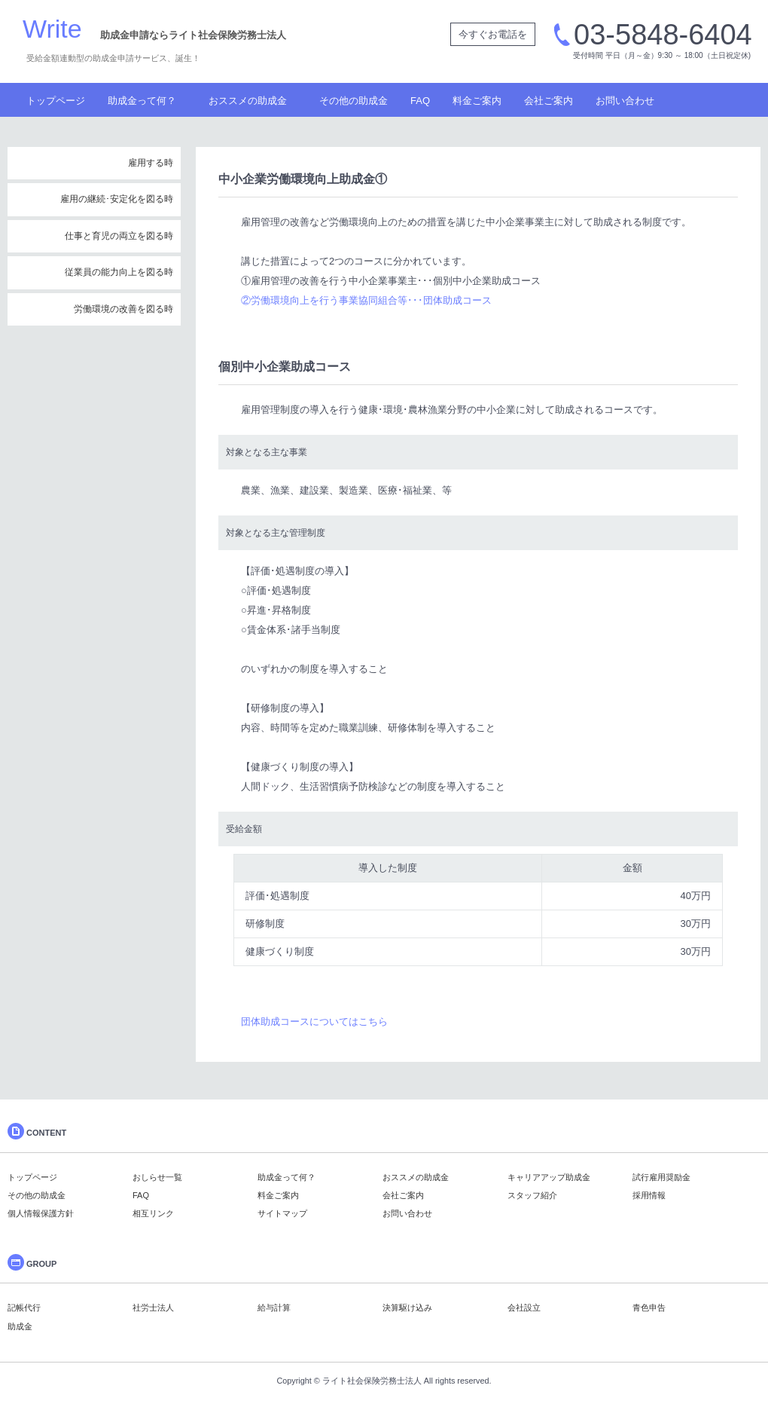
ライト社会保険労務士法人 (372, 1380)
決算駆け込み (407, 1307)
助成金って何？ (142, 100)
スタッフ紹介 (532, 1195)
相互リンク (153, 1213)
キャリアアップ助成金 (548, 1177)
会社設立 (524, 1307)
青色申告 (649, 1307)
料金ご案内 (477, 100)
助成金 (20, 1326)
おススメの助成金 (248, 100)
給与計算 (274, 1307)
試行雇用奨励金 (661, 1177)
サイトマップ (282, 1213)
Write (52, 28)
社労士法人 (153, 1307)
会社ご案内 (548, 100)
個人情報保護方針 (41, 1213)
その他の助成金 (353, 100)
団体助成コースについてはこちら (314, 1021)
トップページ (55, 100)
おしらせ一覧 (157, 1177)
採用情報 (649, 1195)
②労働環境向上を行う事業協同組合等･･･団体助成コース (366, 300)
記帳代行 (24, 1307)
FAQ (420, 100)
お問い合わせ (625, 100)
